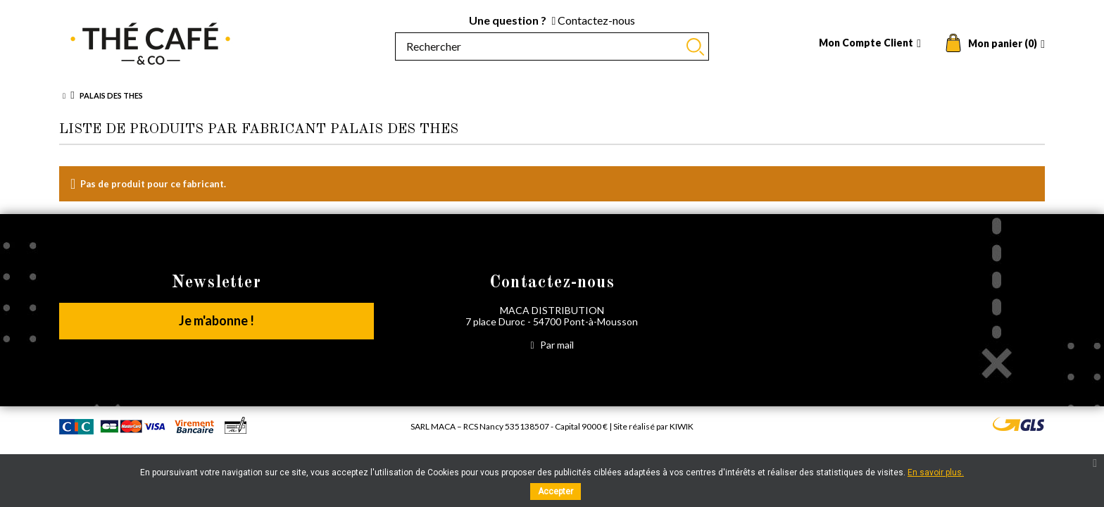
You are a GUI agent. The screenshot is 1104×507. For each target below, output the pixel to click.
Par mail (551, 345)
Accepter (555, 491)
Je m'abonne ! (216, 320)
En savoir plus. (936, 472)
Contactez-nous (594, 20)
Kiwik (682, 426)
